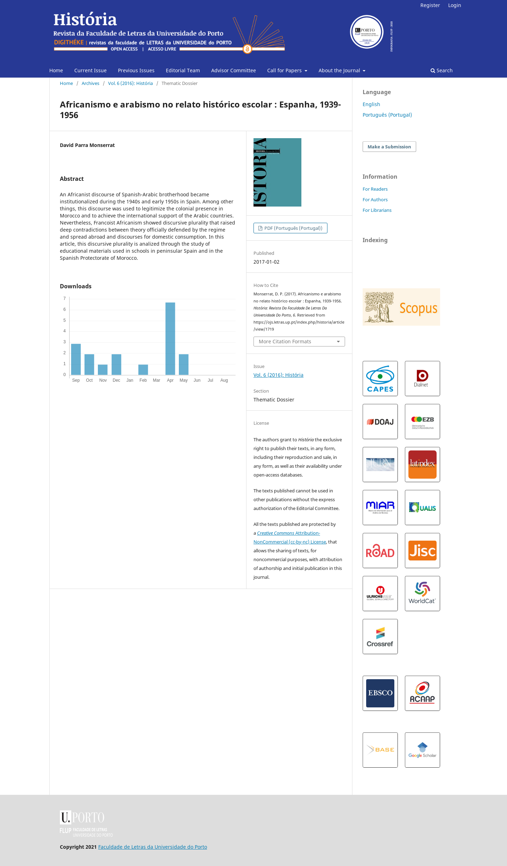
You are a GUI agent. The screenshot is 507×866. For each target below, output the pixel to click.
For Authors (375, 199)
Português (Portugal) (387, 114)
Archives (90, 83)
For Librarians (377, 210)
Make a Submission (389, 146)
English (371, 104)
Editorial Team (183, 70)
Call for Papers (285, 70)
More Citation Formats (285, 341)
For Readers (375, 189)
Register (430, 5)
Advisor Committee (233, 70)
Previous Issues (136, 70)
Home (56, 70)
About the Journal (340, 70)
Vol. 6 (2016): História (130, 83)
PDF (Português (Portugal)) (293, 228)
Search (442, 70)
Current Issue (90, 70)
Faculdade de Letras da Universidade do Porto (152, 846)
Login (454, 5)
